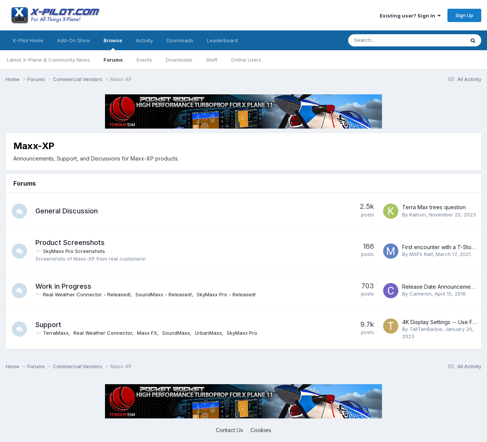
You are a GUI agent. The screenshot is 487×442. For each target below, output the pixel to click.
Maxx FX (147, 333)
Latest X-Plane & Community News (48, 60)
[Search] (386, 40)
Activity (144, 40)
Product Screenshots (70, 242)
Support (48, 325)
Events (144, 60)
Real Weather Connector (102, 333)
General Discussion (66, 211)
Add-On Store (73, 40)
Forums (113, 60)
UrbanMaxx (208, 333)
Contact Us (229, 430)
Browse (112, 43)
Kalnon (417, 214)
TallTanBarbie (425, 329)
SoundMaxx (176, 333)
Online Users (246, 60)
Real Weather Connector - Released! (87, 294)
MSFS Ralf (421, 254)
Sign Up (464, 15)
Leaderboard (222, 40)
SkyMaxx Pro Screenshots (74, 251)
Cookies (260, 430)
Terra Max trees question (434, 207)
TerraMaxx (55, 333)
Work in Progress (63, 286)
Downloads (179, 60)
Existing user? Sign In (410, 16)
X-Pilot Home (28, 40)
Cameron (420, 294)
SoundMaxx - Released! (163, 294)
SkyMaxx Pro (242, 333)
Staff (211, 60)
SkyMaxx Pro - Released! (226, 294)
